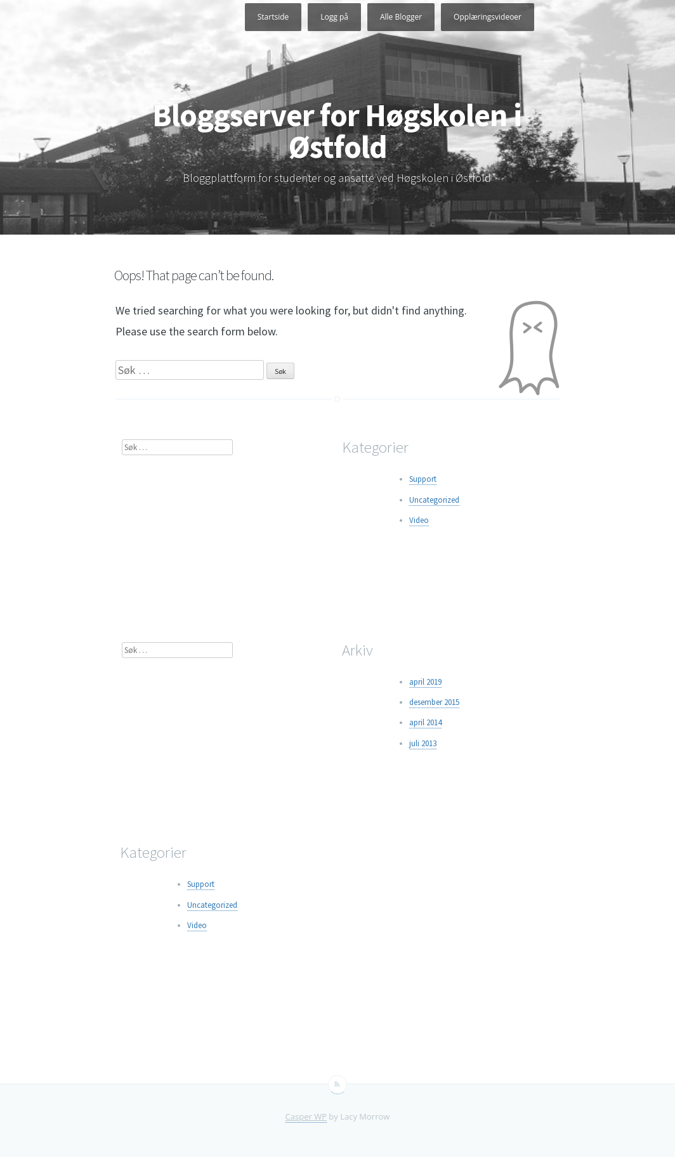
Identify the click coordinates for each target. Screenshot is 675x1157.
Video (419, 520)
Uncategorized (434, 499)
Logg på (334, 16)
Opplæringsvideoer (487, 16)
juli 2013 (422, 743)
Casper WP (306, 1116)
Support (422, 479)
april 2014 (425, 722)
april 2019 (425, 681)
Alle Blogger (401, 16)
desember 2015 (434, 702)
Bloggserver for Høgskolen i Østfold (336, 131)
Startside (273, 16)
